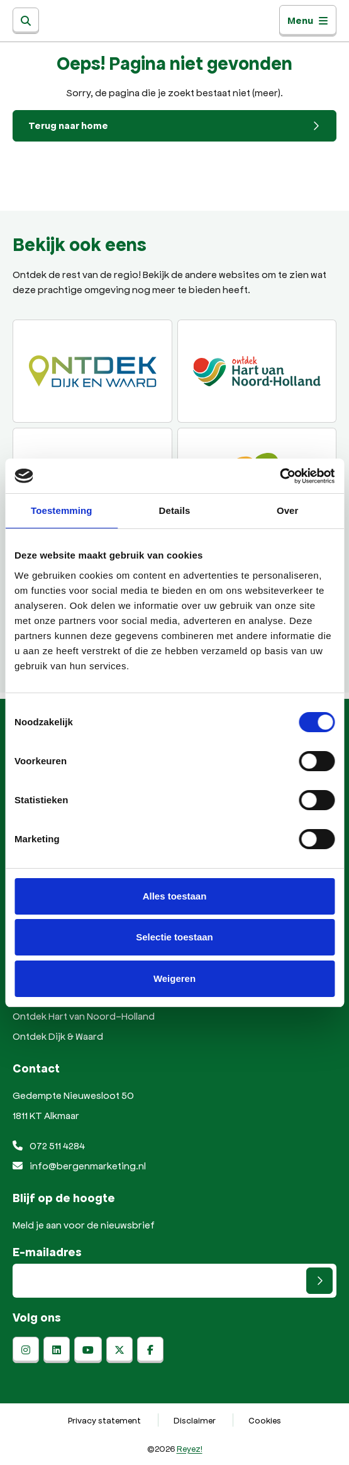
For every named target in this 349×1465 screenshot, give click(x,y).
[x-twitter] (119, 1350)
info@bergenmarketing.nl (79, 1165)
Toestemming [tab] (61, 510)
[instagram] (26, 1350)
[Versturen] (319, 1280)
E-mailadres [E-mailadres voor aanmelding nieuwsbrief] (47, 1252)
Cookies (264, 1420)
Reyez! (189, 1448)
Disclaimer (195, 1420)
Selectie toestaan (174, 937)
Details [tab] (175, 510)
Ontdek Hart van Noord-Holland (84, 1016)
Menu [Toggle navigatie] (307, 20)
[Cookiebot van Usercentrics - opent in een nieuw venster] (279, 476)
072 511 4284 (49, 1145)
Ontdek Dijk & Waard (58, 1036)
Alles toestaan (175, 896)
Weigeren (174, 978)
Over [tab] (288, 510)
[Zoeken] (26, 21)
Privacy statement (104, 1420)
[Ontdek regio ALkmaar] (257, 371)
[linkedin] (56, 1350)
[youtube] (88, 1350)
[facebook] (150, 1350)
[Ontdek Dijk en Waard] (92, 371)
